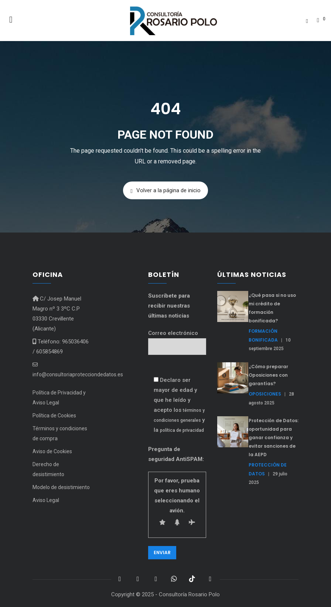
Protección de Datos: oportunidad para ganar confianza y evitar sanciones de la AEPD (273, 437)
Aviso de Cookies (52, 451)
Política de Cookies (54, 415)
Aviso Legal (46, 500)
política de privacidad (182, 430)
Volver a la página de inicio (165, 190)
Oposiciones (265, 394)
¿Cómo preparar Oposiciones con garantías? (268, 375)
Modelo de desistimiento (61, 487)
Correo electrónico (177, 340)
